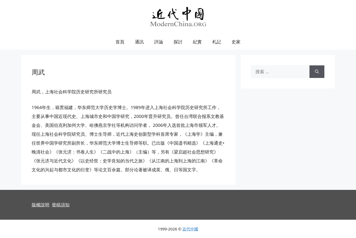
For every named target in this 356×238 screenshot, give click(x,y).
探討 (178, 42)
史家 (236, 42)
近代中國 (190, 228)
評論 (158, 42)
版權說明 (40, 205)
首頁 (120, 42)
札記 (216, 42)
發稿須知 (61, 205)
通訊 (139, 42)
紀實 (197, 42)
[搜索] (316, 71)
